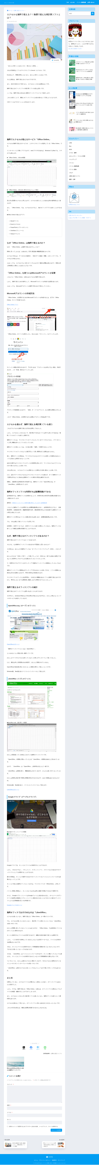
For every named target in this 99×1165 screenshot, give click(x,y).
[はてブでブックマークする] (38, 1048)
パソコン (71, 163)
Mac (70, 146)
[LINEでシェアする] (45, 1048)
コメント (10, 1084)
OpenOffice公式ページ (13, 644)
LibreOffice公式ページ (13, 789)
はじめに (72, 2)
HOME (49, 1157)
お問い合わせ (90, 2)
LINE (70, 143)
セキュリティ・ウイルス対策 (77, 156)
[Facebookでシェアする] (31, 1048)
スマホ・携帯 (73, 153)
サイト (9, 1119)
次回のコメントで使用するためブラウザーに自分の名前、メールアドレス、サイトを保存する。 (34, 1126)
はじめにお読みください (76, 48)
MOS (70, 149)
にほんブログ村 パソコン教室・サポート (81, 219)
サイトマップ (61, 1160)
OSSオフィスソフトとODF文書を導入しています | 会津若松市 (30, 503)
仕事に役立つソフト (56, 1053)
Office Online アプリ (13, 304)
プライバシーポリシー (45, 1160)
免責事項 (54, 1160)
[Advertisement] (34, 120)
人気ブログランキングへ (76, 217)
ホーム (36, 1160)
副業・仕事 (72, 180)
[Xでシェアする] (24, 1048)
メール (10, 1112)
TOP (67, 2)
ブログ (71, 174)
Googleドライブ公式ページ (15, 905)
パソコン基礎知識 (81, 2)
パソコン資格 (73, 170)
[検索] (92, 13)
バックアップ (73, 160)
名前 (9, 1105)
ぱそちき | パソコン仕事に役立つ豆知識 (21, 2)
